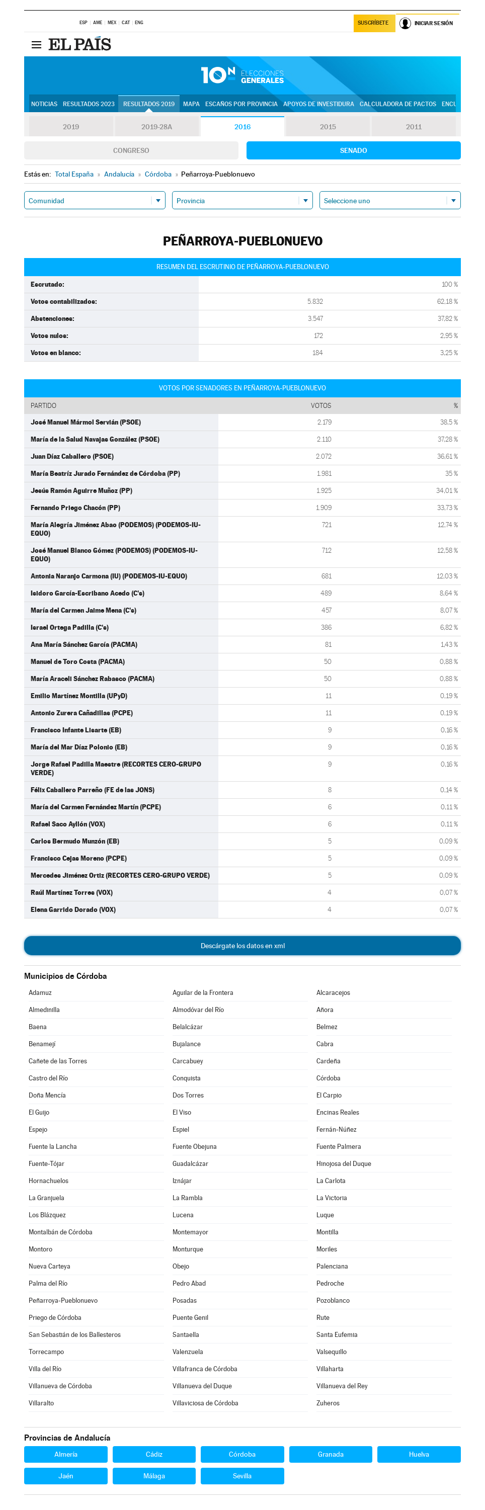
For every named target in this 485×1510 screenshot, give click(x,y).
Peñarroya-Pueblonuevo (63, 1300)
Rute (323, 1317)
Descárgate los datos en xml (243, 946)
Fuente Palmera (338, 1146)
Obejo (181, 1266)
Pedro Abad (189, 1283)
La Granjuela (46, 1198)
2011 (414, 127)
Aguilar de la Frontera (203, 992)
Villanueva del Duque (202, 1386)
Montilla (327, 1232)
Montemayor (190, 1232)
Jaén (65, 1476)
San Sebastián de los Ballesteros (75, 1334)
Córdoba (328, 1078)
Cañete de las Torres (58, 1061)
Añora (325, 1010)
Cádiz (154, 1454)
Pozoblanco (333, 1300)
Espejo (38, 1129)
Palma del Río (48, 1283)
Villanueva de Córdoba (60, 1386)
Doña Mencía (47, 1095)
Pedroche (330, 1283)
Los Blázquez (47, 1215)
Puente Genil (190, 1317)
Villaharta (330, 1369)
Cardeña (328, 1061)
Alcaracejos (333, 992)
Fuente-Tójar (46, 1163)
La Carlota (331, 1181)
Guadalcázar (190, 1163)
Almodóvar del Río (198, 1010)
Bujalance (187, 1044)
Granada (331, 1454)
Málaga (154, 1476)
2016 (242, 127)
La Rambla (188, 1198)
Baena (38, 1027)
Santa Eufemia (337, 1334)
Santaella (186, 1334)
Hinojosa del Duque (343, 1163)
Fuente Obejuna (195, 1146)
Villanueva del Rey (342, 1386)
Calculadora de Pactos (398, 104)
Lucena (183, 1215)
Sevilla (242, 1476)
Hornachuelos (48, 1181)
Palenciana (332, 1266)
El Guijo (39, 1112)
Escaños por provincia (241, 104)
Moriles (326, 1249)
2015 (328, 127)
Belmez (327, 1027)
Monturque (188, 1249)
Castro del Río (48, 1078)
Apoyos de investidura (318, 104)
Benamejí (42, 1044)
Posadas (185, 1300)
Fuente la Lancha (53, 1146)
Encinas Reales (337, 1112)
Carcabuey (188, 1061)
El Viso (182, 1112)
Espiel (181, 1129)
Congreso (131, 150)
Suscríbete (373, 23)
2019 (71, 127)
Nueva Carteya (49, 1266)
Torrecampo (46, 1352)
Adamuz (40, 992)
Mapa (191, 104)
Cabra (325, 1044)
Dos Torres (188, 1095)
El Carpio (329, 1095)
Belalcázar (188, 1027)
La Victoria (331, 1198)
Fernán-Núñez (336, 1129)
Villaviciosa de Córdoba (205, 1403)
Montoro (40, 1249)
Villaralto (41, 1403)
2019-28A (156, 127)
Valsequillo (331, 1352)
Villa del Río (45, 1369)
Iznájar (182, 1181)
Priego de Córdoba (55, 1317)
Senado (353, 150)
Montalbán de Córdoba (61, 1232)
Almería (65, 1454)
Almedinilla (44, 1010)
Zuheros (328, 1403)
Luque (325, 1215)
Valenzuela (188, 1352)
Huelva (419, 1454)
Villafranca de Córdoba (205, 1369)
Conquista (187, 1078)
